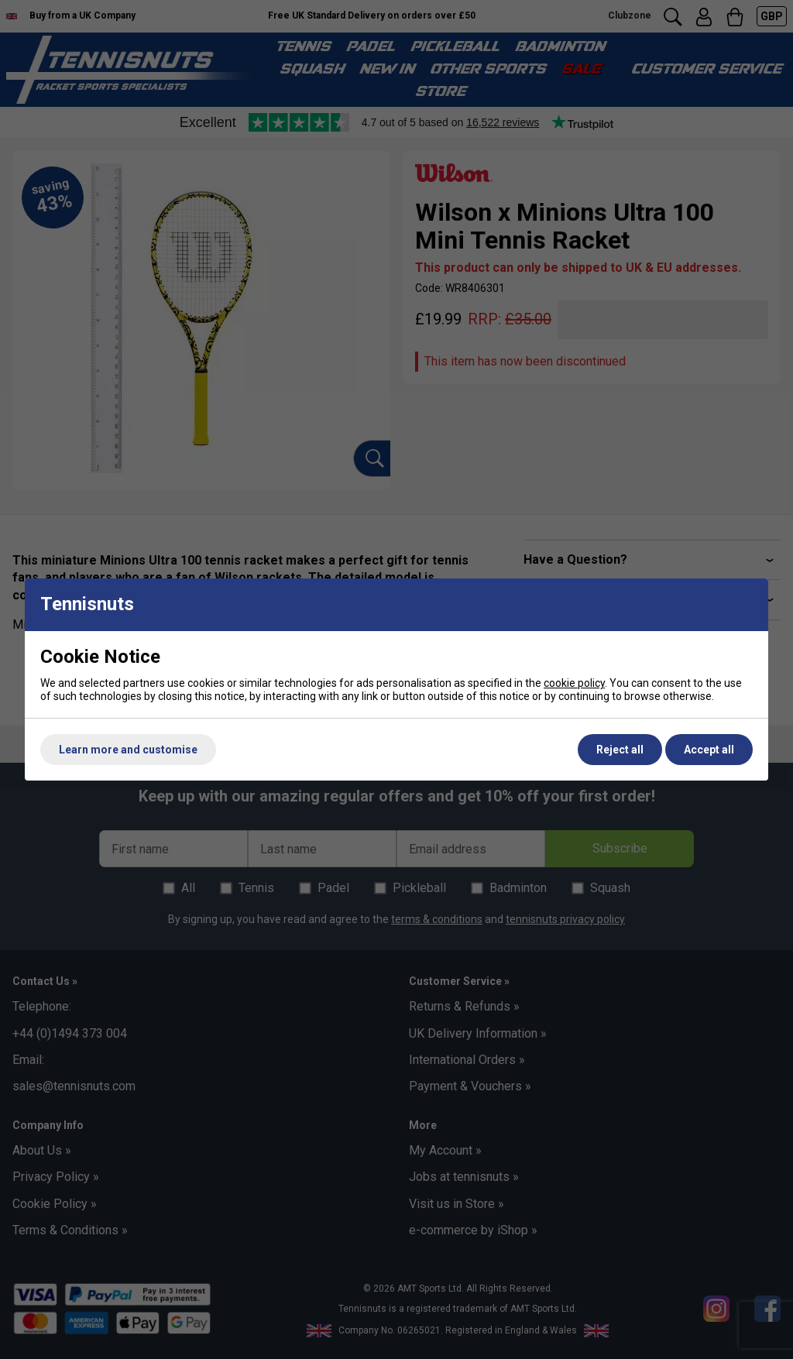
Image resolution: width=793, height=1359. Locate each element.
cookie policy (574, 683)
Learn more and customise (128, 749)
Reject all (620, 749)
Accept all (709, 749)
